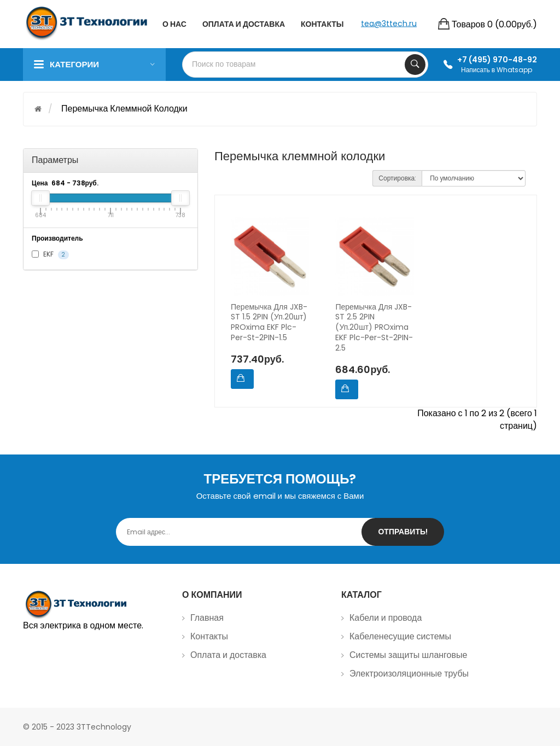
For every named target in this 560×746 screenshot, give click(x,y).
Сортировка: (397, 178)
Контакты (209, 636)
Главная (207, 617)
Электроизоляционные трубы (409, 673)
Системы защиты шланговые (408, 655)
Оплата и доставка (228, 655)
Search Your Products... (415, 64)
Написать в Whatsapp (496, 69)
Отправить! (403, 531)
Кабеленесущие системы (400, 636)
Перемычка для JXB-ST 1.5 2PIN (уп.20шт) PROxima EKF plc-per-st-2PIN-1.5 (269, 322)
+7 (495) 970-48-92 (497, 59)
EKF (50, 254)
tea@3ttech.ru (389, 23)
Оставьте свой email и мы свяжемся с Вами (280, 496)
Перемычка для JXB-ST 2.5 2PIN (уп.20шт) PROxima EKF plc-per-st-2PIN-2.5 (374, 327)
